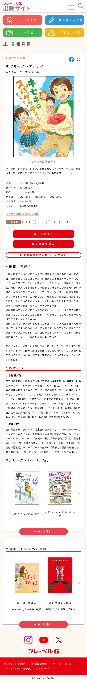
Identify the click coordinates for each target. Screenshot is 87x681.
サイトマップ (43, 668)
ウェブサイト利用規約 (14, 663)
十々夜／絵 (32, 71)
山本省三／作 (14, 71)
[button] (8, 493)
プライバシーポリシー (63, 663)
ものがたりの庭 (15, 58)
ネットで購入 (43, 234)
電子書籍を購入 (43, 244)
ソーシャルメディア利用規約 (17, 668)
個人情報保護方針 (39, 663)
